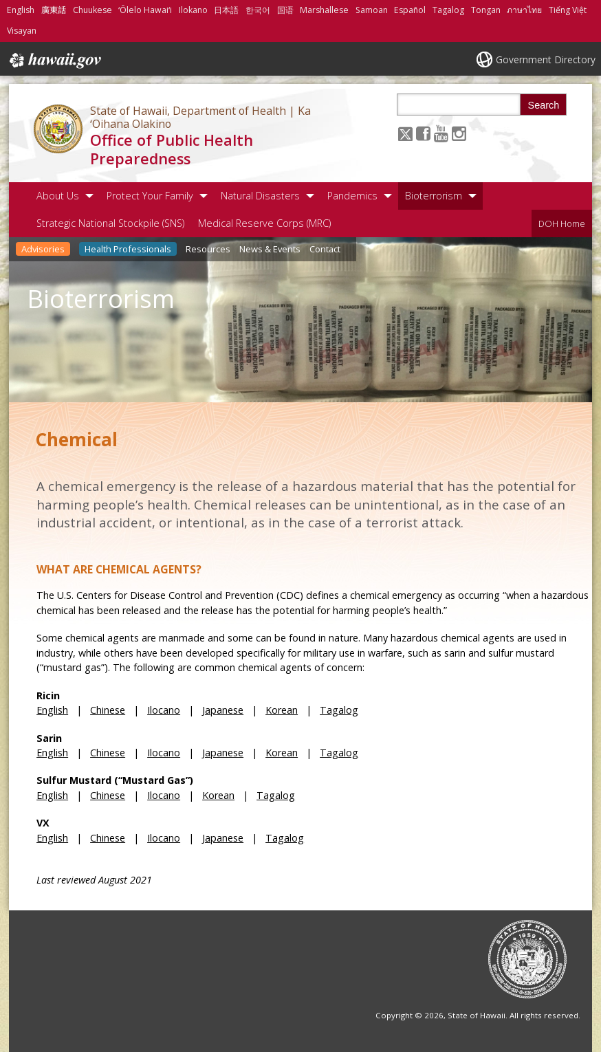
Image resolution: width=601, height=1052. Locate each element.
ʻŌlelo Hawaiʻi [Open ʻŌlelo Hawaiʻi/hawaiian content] (145, 10)
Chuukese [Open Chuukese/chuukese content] (92, 10)
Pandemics (352, 195)
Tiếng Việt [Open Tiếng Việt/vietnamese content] (568, 10)
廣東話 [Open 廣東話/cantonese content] (53, 10)
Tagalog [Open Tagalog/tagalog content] (448, 10)
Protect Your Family (150, 195)
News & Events (269, 249)
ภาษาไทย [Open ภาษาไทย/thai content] (524, 10)
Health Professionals (128, 249)
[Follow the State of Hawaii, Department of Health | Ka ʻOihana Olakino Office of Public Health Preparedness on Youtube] (441, 133)
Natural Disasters (260, 195)
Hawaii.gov (54, 60)
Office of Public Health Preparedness (171, 149)
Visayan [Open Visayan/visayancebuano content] (21, 30)
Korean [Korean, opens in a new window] (281, 709)
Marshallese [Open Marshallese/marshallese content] (324, 10)
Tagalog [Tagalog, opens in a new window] (339, 709)
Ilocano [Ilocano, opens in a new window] (163, 709)
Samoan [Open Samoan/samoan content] (372, 10)
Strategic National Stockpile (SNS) (110, 223)
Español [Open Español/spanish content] (410, 10)
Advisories (43, 249)
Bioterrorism (433, 195)
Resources (208, 249)
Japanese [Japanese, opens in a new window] (222, 709)
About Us (57, 195)
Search (544, 105)
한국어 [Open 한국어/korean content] (257, 10)
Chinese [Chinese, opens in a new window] (107, 709)
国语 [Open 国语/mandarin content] (285, 10)
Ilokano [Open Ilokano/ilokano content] (193, 10)
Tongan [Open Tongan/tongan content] (486, 10)
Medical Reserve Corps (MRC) (264, 223)
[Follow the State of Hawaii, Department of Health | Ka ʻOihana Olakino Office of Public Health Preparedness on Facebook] (423, 133)
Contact (324, 249)
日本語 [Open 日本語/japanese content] (226, 10)
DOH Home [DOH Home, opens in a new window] (561, 223)
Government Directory (545, 59)
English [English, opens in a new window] (52, 709)
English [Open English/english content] (20, 10)
